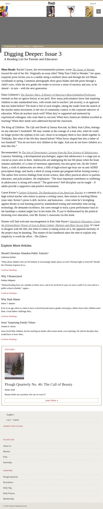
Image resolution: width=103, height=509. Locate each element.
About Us (7, 446)
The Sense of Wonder (83, 69)
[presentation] (98, 11)
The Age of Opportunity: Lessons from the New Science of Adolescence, (60, 152)
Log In (8, 420)
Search (93, 4)
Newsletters (8, 482)
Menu (6, 3)
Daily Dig (7, 488)
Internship (7, 462)
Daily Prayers (9, 493)
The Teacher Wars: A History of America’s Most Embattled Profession (58, 94)
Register (16, 420)
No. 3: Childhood (24, 46)
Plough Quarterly (10, 46)
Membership (8, 499)
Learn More (50, 400)
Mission (6, 451)
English (10, 415)
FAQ (5, 457)
